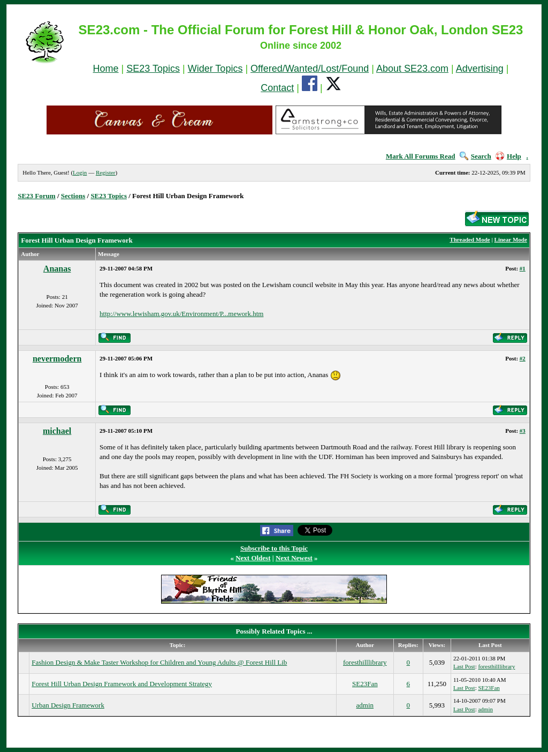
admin (365, 705)
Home (106, 68)
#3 (523, 430)
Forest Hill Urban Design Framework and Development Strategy (122, 684)
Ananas (57, 268)
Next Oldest (252, 558)
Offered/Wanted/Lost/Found (309, 68)
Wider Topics (215, 68)
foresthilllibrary (365, 662)
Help (508, 156)
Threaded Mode (470, 239)
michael (57, 430)
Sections (73, 196)
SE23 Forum (36, 196)
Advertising (480, 68)
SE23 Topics (153, 68)
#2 (523, 358)
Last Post (464, 666)
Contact (277, 87)
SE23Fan (365, 684)
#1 (523, 268)
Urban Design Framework (68, 705)
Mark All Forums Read (420, 156)
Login (80, 172)
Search (475, 156)
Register (106, 172)
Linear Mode (510, 239)
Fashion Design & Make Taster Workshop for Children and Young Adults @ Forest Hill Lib (159, 662)
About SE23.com (412, 68)
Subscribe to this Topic (274, 548)
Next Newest (294, 558)
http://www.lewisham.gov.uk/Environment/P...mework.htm (181, 314)
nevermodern (57, 358)
